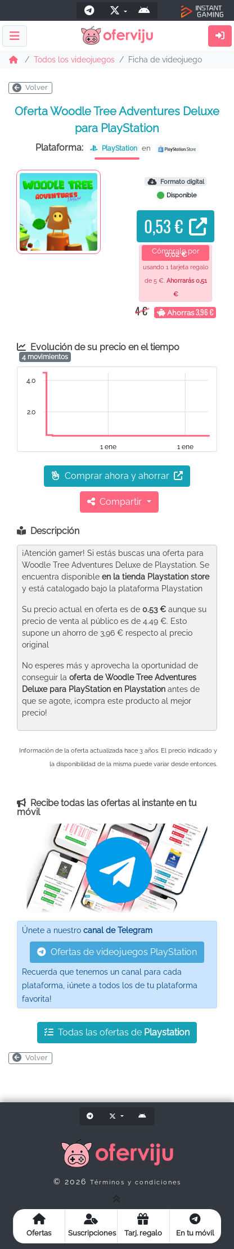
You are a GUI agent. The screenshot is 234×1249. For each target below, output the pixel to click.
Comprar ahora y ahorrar (117, 475)
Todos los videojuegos (74, 59)
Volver (30, 87)
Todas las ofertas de (117, 1032)
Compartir (115, 501)
